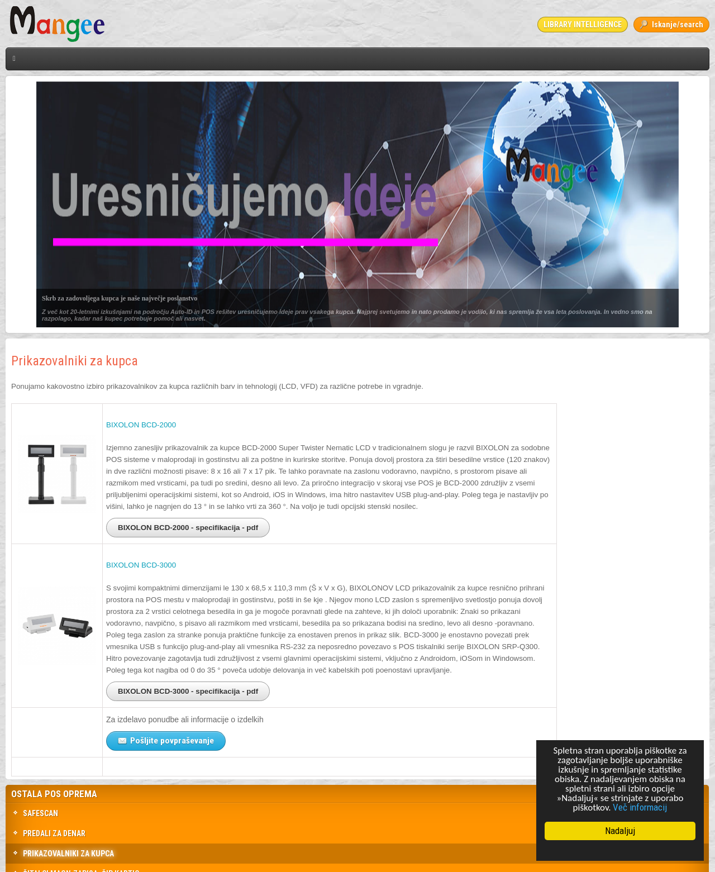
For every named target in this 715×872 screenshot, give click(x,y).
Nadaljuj (620, 830)
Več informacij (640, 807)
